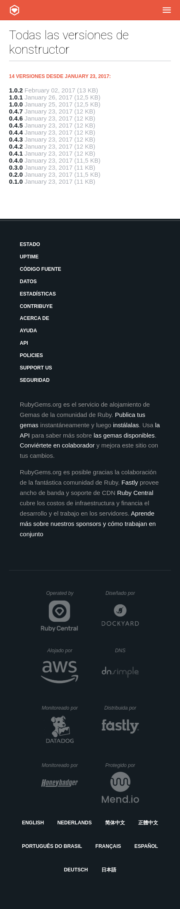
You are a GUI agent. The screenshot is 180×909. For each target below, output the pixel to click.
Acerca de (34, 318)
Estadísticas (38, 294)
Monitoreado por (60, 708)
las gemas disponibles (124, 435)
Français (108, 846)
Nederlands (74, 823)
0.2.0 (16, 174)
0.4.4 (16, 132)
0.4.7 (16, 111)
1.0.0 (16, 104)
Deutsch (76, 870)
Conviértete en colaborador (57, 445)
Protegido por (122, 765)
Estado (30, 244)
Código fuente (40, 269)
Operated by (62, 596)
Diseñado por (122, 593)
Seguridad (35, 380)
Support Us (36, 368)
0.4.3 (16, 139)
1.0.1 (16, 97)
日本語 (108, 870)
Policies (31, 355)
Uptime (29, 257)
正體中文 (148, 823)
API (24, 343)
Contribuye (36, 306)
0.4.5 (16, 125)
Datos (28, 281)
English (33, 823)
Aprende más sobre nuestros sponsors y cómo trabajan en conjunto (88, 523)
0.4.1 (16, 153)
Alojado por (62, 650)
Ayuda (28, 331)
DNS (127, 650)
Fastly (130, 482)
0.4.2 (16, 146)
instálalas (126, 424)
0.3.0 (16, 167)
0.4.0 (16, 160)
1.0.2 (16, 90)
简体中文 (115, 823)
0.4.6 (16, 118)
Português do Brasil (52, 846)
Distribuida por (121, 708)
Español (146, 846)
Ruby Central (135, 492)
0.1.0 (16, 181)
